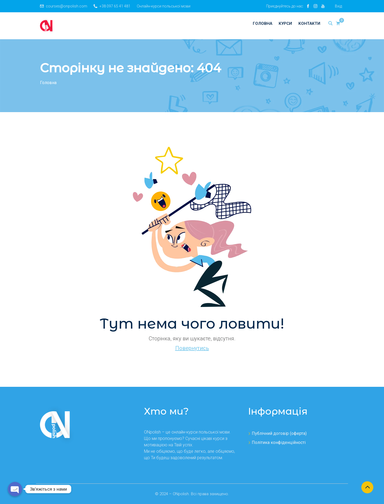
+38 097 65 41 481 (114, 6)
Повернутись (192, 348)
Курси (285, 23)
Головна (262, 23)
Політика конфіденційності (279, 442)
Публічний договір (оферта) (279, 433)
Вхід (338, 6)
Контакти (309, 23)
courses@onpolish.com (66, 6)
